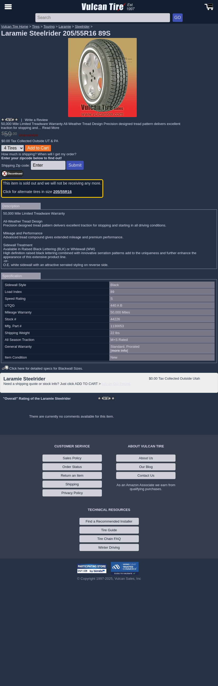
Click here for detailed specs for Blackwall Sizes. (46, 368)
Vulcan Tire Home (14, 26)
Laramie (65, 26)
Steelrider (82, 26)
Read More (50, 128)
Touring (49, 26)
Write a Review (36, 120)
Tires (35, 26)
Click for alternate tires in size (37, 192)
